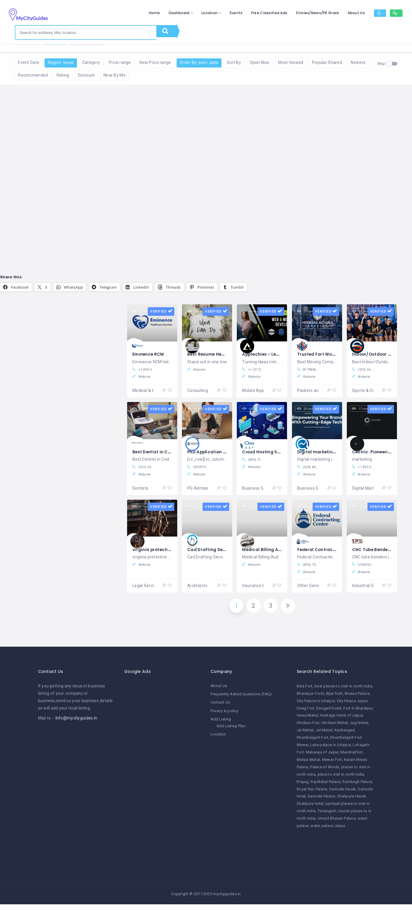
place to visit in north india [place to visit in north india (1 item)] (341, 788)
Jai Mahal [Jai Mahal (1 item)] (305, 744)
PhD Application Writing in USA (224, 458)
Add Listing (221, 733)
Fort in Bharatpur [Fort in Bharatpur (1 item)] (357, 722)
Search (174, 32)
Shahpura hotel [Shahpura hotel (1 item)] (310, 818)
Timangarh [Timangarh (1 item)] (327, 825)
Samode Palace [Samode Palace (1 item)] (321, 810)
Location (182, 12)
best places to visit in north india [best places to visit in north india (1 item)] (343, 700)
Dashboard (151, 12)
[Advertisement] (163, 785)
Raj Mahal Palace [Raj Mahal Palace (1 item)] (325, 796)
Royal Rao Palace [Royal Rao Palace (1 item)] (312, 803)
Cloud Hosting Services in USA (279, 458)
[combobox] (85, 32)
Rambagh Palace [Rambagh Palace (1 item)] (357, 796)
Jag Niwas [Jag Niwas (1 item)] (359, 737)
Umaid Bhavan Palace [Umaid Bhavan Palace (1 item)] (337, 833)
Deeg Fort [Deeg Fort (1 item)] (305, 722)
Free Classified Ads (242, 12)
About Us (328, 12)
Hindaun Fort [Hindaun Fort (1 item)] (308, 737)
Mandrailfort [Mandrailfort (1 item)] (351, 766)
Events (208, 12)
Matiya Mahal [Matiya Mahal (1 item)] (308, 773)
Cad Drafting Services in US (221, 559)
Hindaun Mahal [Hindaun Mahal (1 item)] (334, 737)
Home (126, 12)
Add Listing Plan (230, 740)
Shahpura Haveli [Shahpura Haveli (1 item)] (351, 810)
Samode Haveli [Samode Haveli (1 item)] (342, 803)
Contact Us (220, 717)
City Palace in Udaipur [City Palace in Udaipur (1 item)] (316, 715)
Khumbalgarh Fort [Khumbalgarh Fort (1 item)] (312, 752)
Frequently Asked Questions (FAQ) (241, 708)
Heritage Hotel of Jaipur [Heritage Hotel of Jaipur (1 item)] (341, 730)
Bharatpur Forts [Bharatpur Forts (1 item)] (310, 707)
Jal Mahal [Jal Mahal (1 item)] (324, 744)
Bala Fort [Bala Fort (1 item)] (305, 700)
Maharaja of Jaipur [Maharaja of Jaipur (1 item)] (322, 766)
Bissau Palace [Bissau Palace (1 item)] (357, 707)
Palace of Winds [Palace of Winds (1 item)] (324, 781)
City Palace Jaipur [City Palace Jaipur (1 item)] (352, 715)
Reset (72, 53)
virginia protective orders (164, 559)
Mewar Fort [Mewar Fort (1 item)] (332, 773)
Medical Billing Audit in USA (275, 559)
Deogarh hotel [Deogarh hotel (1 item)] (329, 722)
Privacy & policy (224, 725)
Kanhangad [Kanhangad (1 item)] (344, 744)
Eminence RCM (150, 357)
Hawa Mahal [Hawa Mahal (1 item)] (308, 730)
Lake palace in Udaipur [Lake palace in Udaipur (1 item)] (330, 759)
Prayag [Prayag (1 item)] (303, 796)
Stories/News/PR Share (289, 12)
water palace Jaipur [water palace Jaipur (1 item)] (328, 840)
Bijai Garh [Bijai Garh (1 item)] (334, 707)
